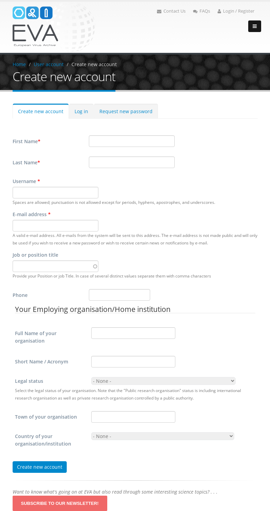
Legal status (29, 381)
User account (49, 64)
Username (26, 181)
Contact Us (171, 11)
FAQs (201, 11)
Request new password (126, 111)
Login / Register (236, 11)
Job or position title (35, 255)
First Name (27, 141)
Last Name (26, 162)
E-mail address (32, 214)
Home (19, 64)
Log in (81, 111)
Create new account (94, 64)
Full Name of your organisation (36, 337)
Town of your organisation (46, 417)
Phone (20, 295)
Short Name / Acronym (41, 361)
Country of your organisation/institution (43, 440)
